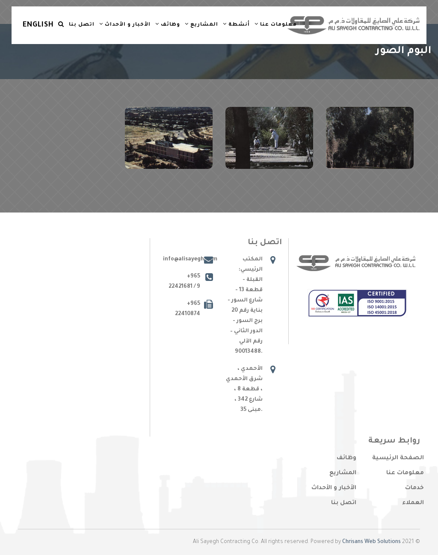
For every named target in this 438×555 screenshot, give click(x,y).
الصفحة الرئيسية (398, 458)
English (38, 25)
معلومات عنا (276, 24)
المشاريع (201, 24)
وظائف (167, 24)
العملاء (413, 503)
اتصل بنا (82, 25)
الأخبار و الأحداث (125, 24)
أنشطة (236, 24)
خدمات (414, 488)
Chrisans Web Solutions (371, 542)
